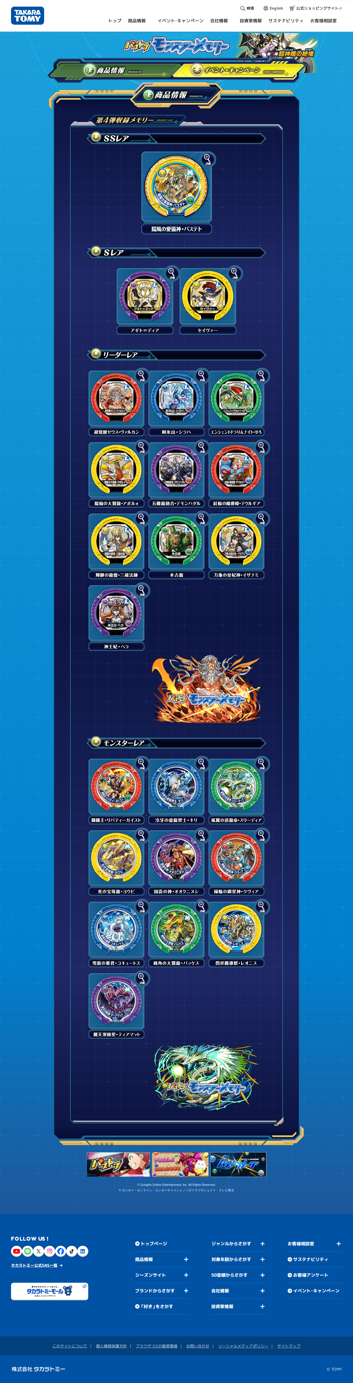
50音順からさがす (229, 1275)
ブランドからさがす (155, 1291)
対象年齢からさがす (231, 1259)
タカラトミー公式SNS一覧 (34, 1265)
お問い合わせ (197, 1346)
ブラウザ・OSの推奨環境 (156, 1346)
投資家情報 (222, 1306)
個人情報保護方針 (111, 1346)
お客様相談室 (301, 1244)
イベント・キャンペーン (217, 69)
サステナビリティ (310, 1259)
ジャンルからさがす (231, 1244)
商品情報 (89, 69)
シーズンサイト (150, 1275)
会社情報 (220, 1291)
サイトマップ (288, 1346)
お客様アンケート (310, 1275)
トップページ (154, 1244)
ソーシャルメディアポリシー (243, 1346)
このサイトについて (69, 1345)
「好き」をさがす (157, 1306)
